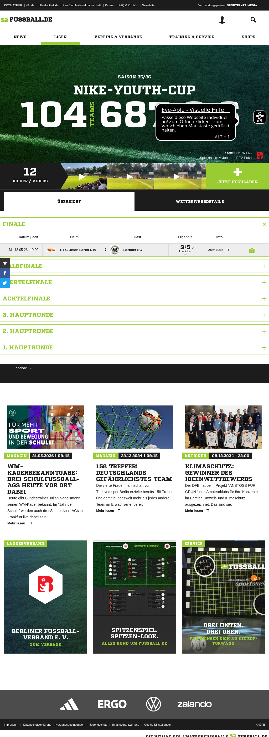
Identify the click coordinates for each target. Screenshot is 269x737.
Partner (110, 5)
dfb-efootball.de (49, 5)
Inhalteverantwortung (125, 724)
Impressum (11, 724)
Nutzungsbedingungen (69, 724)
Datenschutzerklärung (37, 724)
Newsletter (149, 5)
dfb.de (30, 5)
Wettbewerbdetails (200, 201)
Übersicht (69, 201)
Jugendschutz (98, 724)
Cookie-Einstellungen (158, 724)
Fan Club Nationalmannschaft (82, 5)
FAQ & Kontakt (128, 5)
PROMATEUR (13, 5)
